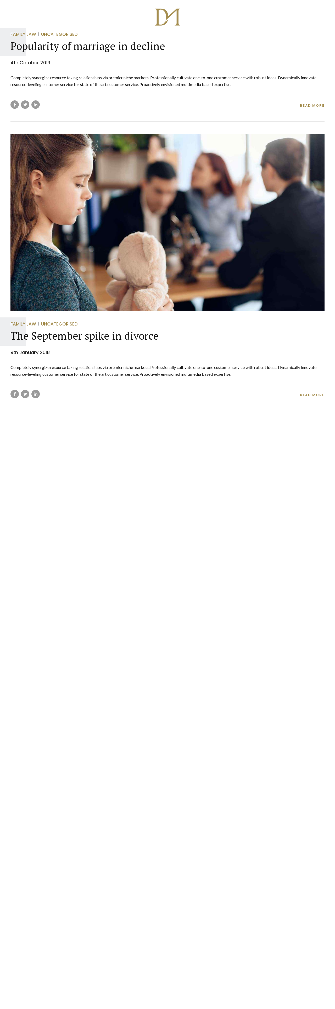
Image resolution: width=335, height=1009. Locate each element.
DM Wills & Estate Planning (103, 40)
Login (291, 40)
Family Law (23, 324)
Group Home (50, 40)
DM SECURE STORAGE (162, 40)
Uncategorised (59, 324)
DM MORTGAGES (209, 40)
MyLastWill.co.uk (255, 40)
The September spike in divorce (84, 336)
